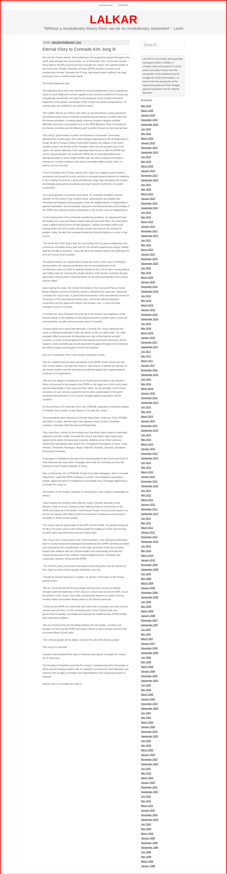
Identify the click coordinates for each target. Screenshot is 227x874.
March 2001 (147, 805)
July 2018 (146, 323)
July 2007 (146, 629)
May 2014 (146, 439)
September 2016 (149, 374)
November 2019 (149, 286)
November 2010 (149, 536)
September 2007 (149, 624)
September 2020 (149, 263)
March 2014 (147, 444)
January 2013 (148, 476)
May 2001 (146, 800)
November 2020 (149, 258)
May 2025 (146, 133)
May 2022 (146, 216)
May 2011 (146, 522)
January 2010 (148, 559)
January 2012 (148, 504)
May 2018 (146, 328)
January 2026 (148, 115)
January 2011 (148, 532)
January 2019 (148, 309)
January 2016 (148, 393)
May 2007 (146, 634)
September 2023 (149, 179)
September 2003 (149, 736)
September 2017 (149, 346)
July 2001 (146, 796)
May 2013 (146, 467)
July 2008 (146, 601)
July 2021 (146, 240)
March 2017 (147, 360)
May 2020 (146, 272)
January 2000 (148, 837)
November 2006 (149, 647)
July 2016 (146, 379)
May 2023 (146, 189)
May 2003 (146, 745)
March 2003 (147, 749)
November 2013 (149, 453)
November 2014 (149, 425)
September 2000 (149, 819)
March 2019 (147, 305)
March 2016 (147, 388)
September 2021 (149, 235)
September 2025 (149, 124)
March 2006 (147, 666)
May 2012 (146, 495)
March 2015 (147, 416)
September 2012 (149, 485)
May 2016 (146, 383)
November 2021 (149, 230)
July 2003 (146, 740)
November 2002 (149, 759)
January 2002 (148, 782)
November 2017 (149, 342)
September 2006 (149, 652)
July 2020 (146, 267)
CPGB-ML (123, 5)
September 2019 (149, 291)
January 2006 (148, 671)
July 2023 (146, 184)
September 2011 (149, 513)
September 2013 (149, 457)
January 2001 (148, 810)
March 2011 (147, 527)
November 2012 (149, 481)
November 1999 (149, 842)
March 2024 (147, 166)
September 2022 (149, 207)
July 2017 (146, 351)
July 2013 (146, 462)
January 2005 (148, 698)
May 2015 (146, 411)
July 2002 (146, 768)
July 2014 (146, 434)
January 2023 (148, 198)
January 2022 (148, 226)
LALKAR (113, 18)
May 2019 (146, 300)
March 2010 (147, 555)
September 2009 (149, 569)
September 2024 (149, 152)
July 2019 (146, 295)
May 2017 (146, 356)
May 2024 (146, 161)
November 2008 (149, 592)
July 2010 (146, 546)
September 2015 (149, 402)
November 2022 (149, 203)
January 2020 (148, 281)
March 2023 (147, 193)
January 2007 (148, 643)
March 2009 (147, 583)
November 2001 (149, 787)
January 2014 (148, 448)
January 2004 (148, 726)
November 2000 (149, 814)
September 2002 (149, 763)
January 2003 (148, 754)
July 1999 (146, 851)
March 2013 (147, 471)
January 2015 (148, 420)
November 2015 (149, 397)
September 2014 (149, 430)
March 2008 (147, 610)
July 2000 (146, 824)
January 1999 (148, 865)
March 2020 (147, 277)
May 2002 (146, 773)
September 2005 (149, 680)
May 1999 (146, 856)
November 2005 (149, 675)
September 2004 (149, 708)
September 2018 (149, 318)
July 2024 (146, 156)
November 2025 (149, 119)
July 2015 (146, 407)
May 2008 (146, 606)
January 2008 (148, 615)
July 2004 (146, 712)
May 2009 (146, 578)
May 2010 (146, 550)
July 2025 (146, 128)
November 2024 (149, 147)
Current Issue (106, 5)
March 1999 (147, 861)
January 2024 (148, 170)
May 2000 (146, 828)
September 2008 (149, 597)
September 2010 (149, 541)
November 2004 (149, 703)
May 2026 (146, 105)
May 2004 (146, 717)
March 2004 (147, 722)
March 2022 (147, 221)
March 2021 (147, 249)
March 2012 (147, 499)
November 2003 (149, 731)
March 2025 (147, 138)
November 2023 (149, 175)
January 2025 (148, 142)
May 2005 (146, 689)
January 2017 (148, 365)
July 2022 (146, 212)
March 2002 (147, 777)
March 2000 (147, 833)
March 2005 (147, 694)
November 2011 (149, 508)
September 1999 (149, 847)
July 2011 (146, 518)
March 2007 (147, 638)
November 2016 (149, 369)
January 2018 (148, 337)
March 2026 (147, 110)
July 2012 (146, 490)
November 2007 (149, 620)
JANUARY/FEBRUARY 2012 (66, 42)
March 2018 (147, 332)
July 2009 (146, 573)
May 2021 (146, 244)
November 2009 (149, 564)
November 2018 (149, 314)
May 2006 (146, 661)
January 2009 (148, 587)
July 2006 (146, 657)
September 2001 (149, 791)
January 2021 (148, 254)
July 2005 (146, 685)
